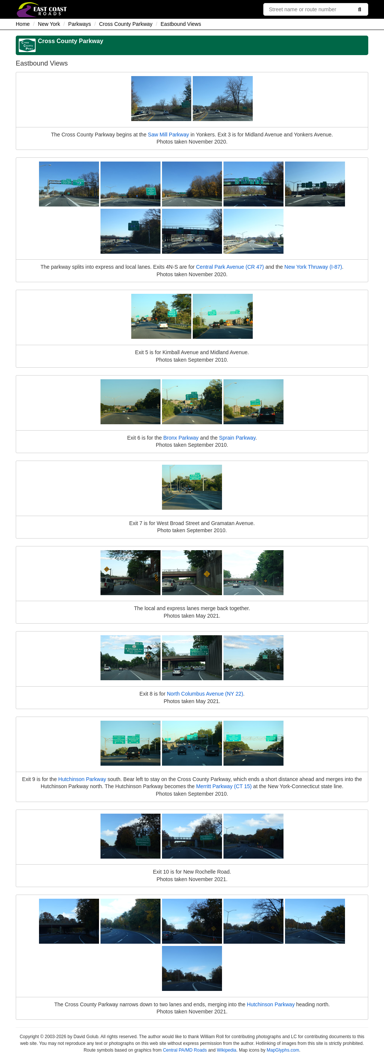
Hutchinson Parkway (82, 779)
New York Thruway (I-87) (313, 267)
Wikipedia (226, 1050)
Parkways (79, 24)
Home (23, 24)
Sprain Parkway (237, 438)
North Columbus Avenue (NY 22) (205, 694)
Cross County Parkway (125, 24)
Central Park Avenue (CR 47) (230, 267)
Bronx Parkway (180, 438)
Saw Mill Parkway (168, 135)
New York (49, 24)
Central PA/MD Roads (185, 1050)
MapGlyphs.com (283, 1050)
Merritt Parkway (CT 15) (224, 786)
